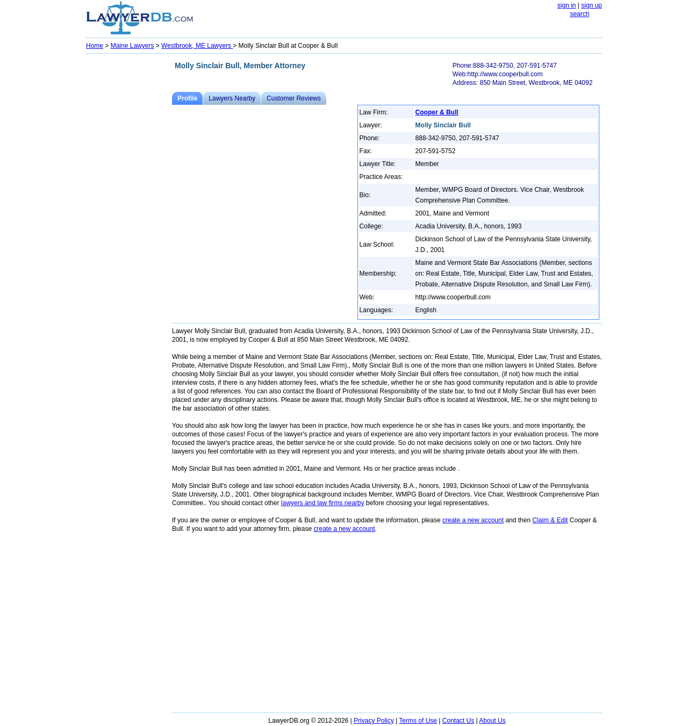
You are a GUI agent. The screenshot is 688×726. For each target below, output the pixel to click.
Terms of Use (418, 720)
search (579, 14)
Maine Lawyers (132, 45)
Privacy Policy (374, 720)
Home (94, 45)
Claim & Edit (550, 520)
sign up (591, 5)
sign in (566, 5)
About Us (492, 720)
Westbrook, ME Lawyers (197, 45)
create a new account (473, 520)
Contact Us (458, 720)
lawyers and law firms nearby (322, 503)
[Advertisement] (129, 218)
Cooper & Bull (436, 112)
